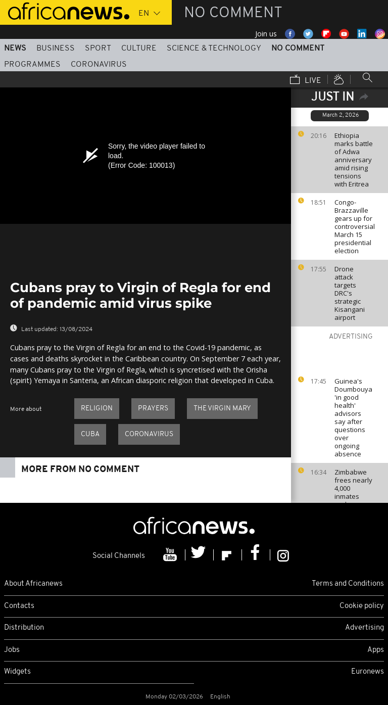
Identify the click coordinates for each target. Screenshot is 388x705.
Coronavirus (99, 65)
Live (305, 80)
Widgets (17, 672)
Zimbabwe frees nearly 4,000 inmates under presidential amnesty (353, 496)
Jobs (12, 650)
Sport (98, 48)
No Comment (297, 48)
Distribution (24, 628)
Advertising (364, 628)
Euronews (367, 672)
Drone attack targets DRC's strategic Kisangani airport (349, 293)
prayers (153, 408)
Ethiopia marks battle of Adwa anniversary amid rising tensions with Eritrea (353, 159)
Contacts (19, 606)
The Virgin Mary (222, 408)
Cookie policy (362, 606)
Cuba (90, 434)
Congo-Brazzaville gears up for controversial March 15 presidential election (354, 226)
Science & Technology (214, 48)
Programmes (32, 65)
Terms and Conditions (348, 584)
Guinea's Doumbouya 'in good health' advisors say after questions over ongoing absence (353, 417)
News (15, 48)
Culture (139, 48)
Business (55, 48)
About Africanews (33, 584)
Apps (375, 650)
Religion (97, 408)
